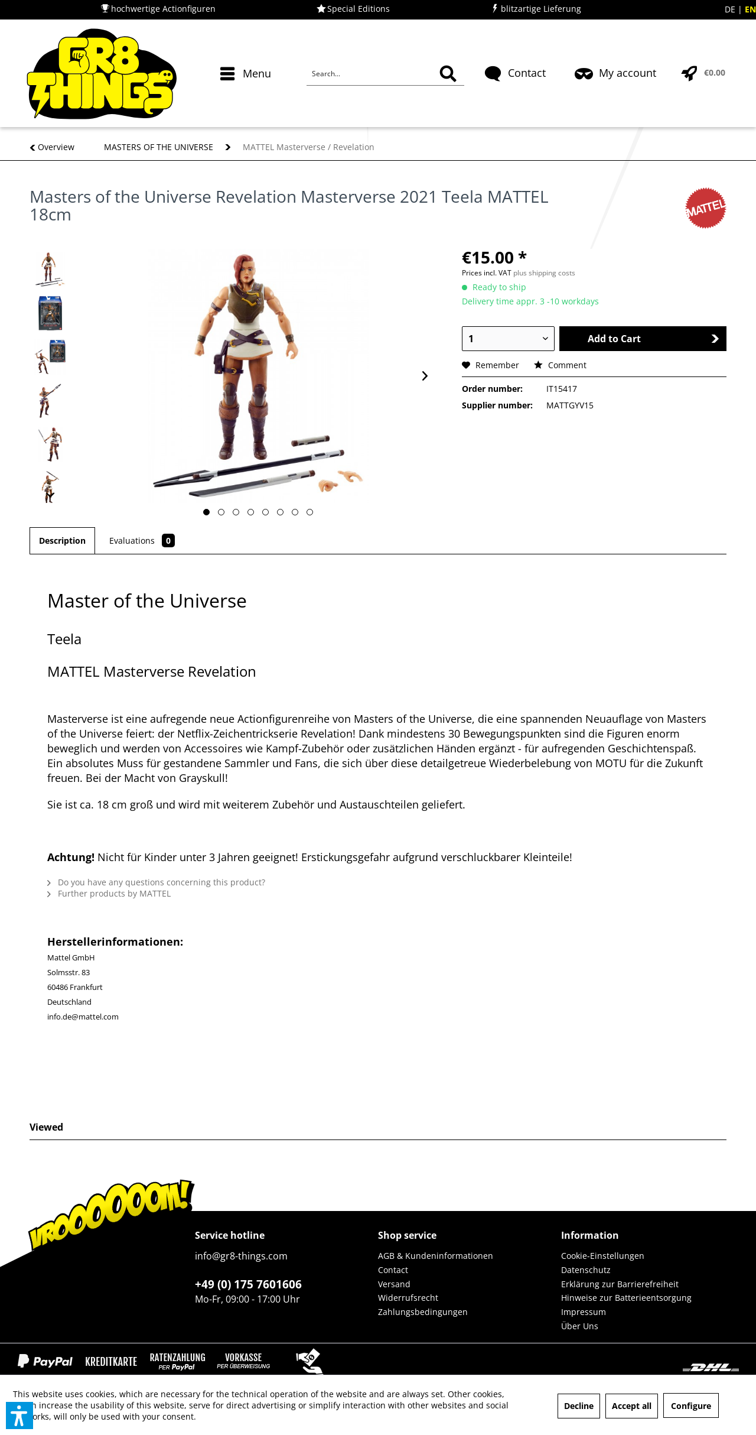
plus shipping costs (544, 273)
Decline (579, 1405)
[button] (19, 1415)
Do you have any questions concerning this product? (156, 882)
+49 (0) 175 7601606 (248, 1284)
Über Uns (579, 1326)
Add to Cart (653, 338)
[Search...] (385, 74)
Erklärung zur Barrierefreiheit (620, 1284)
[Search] (448, 74)
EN (750, 9)
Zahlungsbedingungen (423, 1311)
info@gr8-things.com (241, 1255)
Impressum (583, 1311)
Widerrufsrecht (408, 1297)
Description (62, 540)
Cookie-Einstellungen (602, 1255)
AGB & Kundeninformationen (435, 1255)
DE (731, 9)
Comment (560, 365)
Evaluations (142, 540)
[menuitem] (247, 94)
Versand (394, 1284)
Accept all (631, 1405)
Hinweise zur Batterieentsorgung (626, 1297)
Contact (393, 1269)
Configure (691, 1405)
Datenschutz (586, 1269)
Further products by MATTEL (109, 893)
